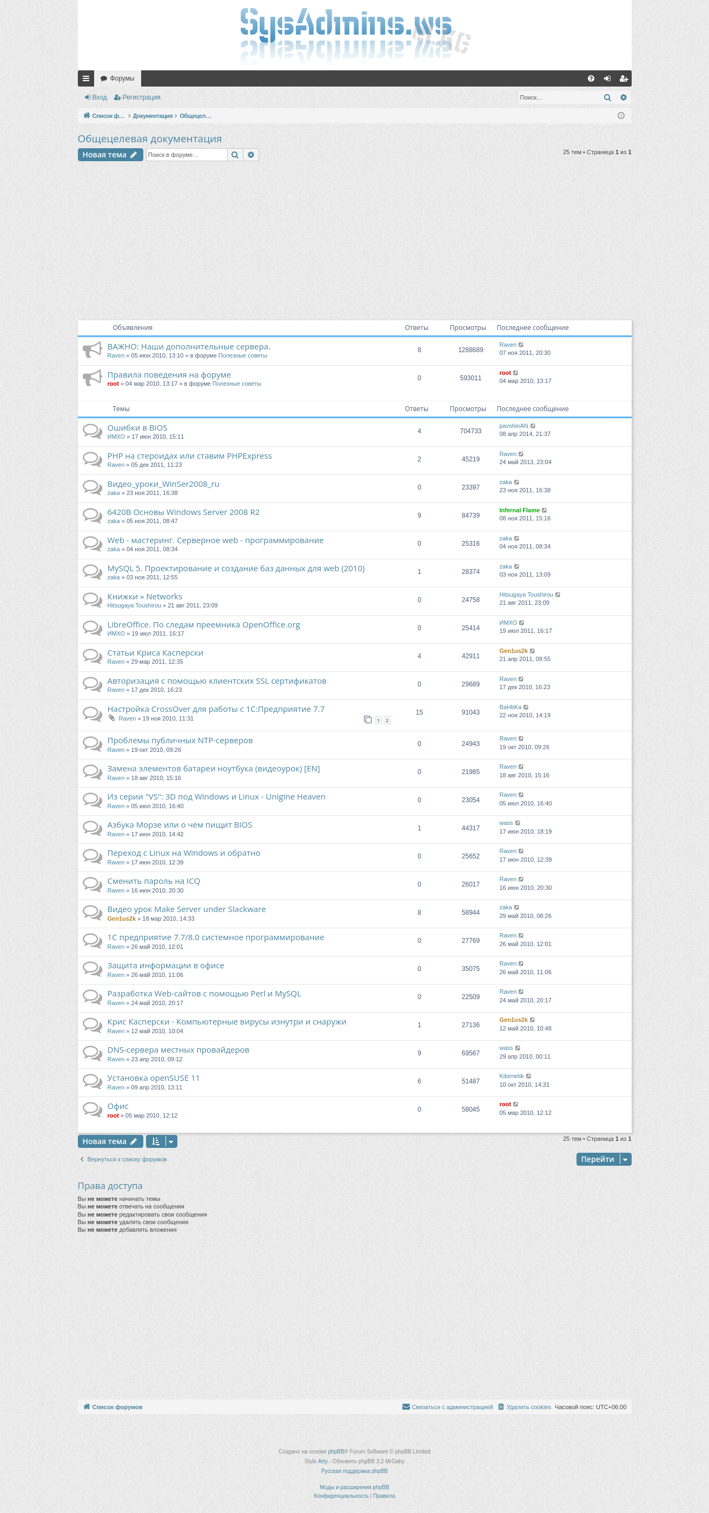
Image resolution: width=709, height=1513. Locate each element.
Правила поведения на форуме (169, 374)
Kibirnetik (512, 1076)
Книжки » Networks (145, 596)
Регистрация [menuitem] (626, 81)
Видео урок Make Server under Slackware (187, 908)
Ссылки (88, 81)
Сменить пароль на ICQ (154, 880)
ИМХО (116, 436)
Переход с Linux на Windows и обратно (184, 852)
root (113, 383)
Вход (99, 97)
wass (506, 823)
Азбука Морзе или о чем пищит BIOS (180, 824)
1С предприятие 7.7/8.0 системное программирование (216, 936)
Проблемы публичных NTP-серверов (180, 740)
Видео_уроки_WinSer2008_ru (164, 483)
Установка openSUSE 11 (154, 1077)
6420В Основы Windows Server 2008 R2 (184, 511)
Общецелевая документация (150, 138)
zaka (114, 493)
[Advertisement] (355, 242)
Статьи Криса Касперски (156, 652)
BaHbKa (511, 707)
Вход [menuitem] (609, 81)
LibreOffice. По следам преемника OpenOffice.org (204, 624)
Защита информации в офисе (166, 965)
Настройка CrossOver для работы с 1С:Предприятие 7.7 (216, 708)
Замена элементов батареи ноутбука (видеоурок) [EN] (214, 768)
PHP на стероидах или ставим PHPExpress (190, 455)
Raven (116, 355)
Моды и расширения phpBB (354, 1487)
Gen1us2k (514, 651)
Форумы (122, 78)
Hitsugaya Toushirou (134, 605)
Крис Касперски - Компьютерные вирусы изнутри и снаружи (227, 1021)
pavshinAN (514, 425)
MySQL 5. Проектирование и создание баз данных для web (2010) (236, 568)
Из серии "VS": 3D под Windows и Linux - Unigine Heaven (217, 796)
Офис (118, 1105)
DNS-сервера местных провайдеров (179, 1049)
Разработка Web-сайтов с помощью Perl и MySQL (205, 993)
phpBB (336, 1452)
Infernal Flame (520, 510)
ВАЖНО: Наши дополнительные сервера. (189, 346)
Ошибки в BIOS (138, 427)
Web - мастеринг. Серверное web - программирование (216, 539)
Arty (323, 1461)
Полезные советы (242, 355)
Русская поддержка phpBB (354, 1471)
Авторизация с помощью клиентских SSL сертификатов (217, 680)
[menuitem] (591, 78)
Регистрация (142, 97)
